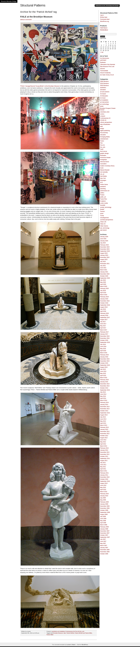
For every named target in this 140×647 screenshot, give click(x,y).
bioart (101, 106)
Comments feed (104, 19)
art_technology (104, 104)
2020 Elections (104, 85)
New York (103, 178)
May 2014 (103, 396)
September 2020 (105, 278)
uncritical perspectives (106, 220)
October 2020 (104, 276)
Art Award (103, 94)
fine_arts (82, 631)
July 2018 (103, 309)
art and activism (104, 92)
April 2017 (103, 328)
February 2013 (104, 427)
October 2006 (104, 554)
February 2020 (104, 288)
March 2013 (103, 425)
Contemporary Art (70, 631)
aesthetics (54, 631)
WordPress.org (104, 21)
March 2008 (103, 525)
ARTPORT (103, 60)
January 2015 (104, 382)
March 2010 (103, 491)
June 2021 (103, 268)
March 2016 (103, 353)
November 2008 (104, 508)
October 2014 (104, 388)
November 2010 (104, 477)
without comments (26, 19)
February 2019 (104, 297)
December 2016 (104, 336)
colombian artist (104, 112)
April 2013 (103, 423)
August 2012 (104, 437)
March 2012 (103, 446)
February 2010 (104, 493)
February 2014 (104, 402)
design (102, 128)
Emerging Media (105, 137)
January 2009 (104, 504)
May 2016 (103, 348)
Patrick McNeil (70, 633)
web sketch (103, 230)
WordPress (85, 644)
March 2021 (103, 270)
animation (103, 89)
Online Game (104, 184)
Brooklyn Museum (58, 633)
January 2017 (104, 334)
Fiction (102, 141)
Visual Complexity (105, 73)
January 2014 (104, 404)
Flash (101, 149)
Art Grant (103, 98)
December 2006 (104, 549)
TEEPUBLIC (104, 28)
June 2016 (103, 346)
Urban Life (103, 222)
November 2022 (104, 257)
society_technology (105, 207)
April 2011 (103, 469)
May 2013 (103, 421)
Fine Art (77, 631)
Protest (102, 195)
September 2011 (105, 458)
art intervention (104, 102)
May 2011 (103, 467)
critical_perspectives (106, 122)
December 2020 (104, 274)
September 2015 (105, 365)
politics (102, 193)
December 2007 (104, 531)
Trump (102, 215)
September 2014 (105, 390)
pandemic (103, 186)
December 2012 (104, 431)
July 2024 (103, 243)
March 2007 (103, 545)
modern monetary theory (107, 166)
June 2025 (103, 238)
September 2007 (105, 537)
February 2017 (104, 332)
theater (102, 209)
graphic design (104, 153)
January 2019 (104, 299)
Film (101, 143)
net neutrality (104, 172)
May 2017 (103, 326)
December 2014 (104, 384)
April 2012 (103, 444)
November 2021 (104, 263)
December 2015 (104, 359)
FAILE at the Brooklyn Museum (36, 16)
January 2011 (104, 475)
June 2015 (103, 371)
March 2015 (103, 377)
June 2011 (103, 464)
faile (65, 633)
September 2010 (105, 481)
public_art (103, 197)
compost (102, 116)
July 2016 (103, 344)
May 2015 (103, 373)
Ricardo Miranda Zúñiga (8, 1)
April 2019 (103, 292)
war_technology (104, 228)
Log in (102, 15)
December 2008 (104, 506)
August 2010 (104, 483)
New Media (103, 176)
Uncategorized (104, 217)
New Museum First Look (107, 66)
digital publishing (105, 130)
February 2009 (104, 502)
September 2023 (105, 251)
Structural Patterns (32, 5)
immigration (103, 159)
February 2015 (104, 379)
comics (102, 114)
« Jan (101, 52)
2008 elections (104, 81)
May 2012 (103, 442)
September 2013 (105, 413)
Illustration (103, 155)
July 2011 (103, 462)
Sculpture (103, 201)
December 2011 (104, 452)
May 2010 (103, 487)
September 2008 (105, 512)
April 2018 (103, 311)
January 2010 (104, 496)
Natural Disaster (105, 170)
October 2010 (104, 479)
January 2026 (104, 236)
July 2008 (103, 516)
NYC (101, 182)
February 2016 (104, 355)
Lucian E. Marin (70, 644)
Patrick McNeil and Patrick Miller (83, 633)
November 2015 (104, 361)
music (102, 168)
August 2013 (104, 415)
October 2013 (104, 411)
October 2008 (104, 510)
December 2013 (104, 406)
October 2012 (104, 435)
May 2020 (103, 282)
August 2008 (104, 514)
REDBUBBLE (104, 30)
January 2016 (104, 357)
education (103, 135)
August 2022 (104, 259)
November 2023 (104, 249)
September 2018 (105, 305)
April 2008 (103, 522)
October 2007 (104, 535)
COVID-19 (103, 120)
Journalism (103, 164)
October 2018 (104, 303)
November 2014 (104, 386)
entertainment (104, 139)
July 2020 (103, 280)
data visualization (105, 124)
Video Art (102, 224)
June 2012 (103, 440)
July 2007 (103, 539)
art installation (61, 631)
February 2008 (104, 527)
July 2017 (103, 321)
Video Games (104, 226)
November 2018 (104, 301)
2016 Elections (104, 83)
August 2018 (104, 307)
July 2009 (103, 498)
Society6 (102, 205)
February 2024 (104, 245)
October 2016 (104, 340)
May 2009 (103, 500)
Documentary (104, 132)
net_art (102, 174)
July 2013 (103, 417)
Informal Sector (104, 161)
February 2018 (104, 313)
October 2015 (104, 363)
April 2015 (103, 375)
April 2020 (103, 284)
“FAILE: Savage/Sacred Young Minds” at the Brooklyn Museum (40, 86)
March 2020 (103, 286)
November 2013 (104, 408)
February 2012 (104, 448)
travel (101, 213)
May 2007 (103, 543)
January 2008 (104, 529)
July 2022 (103, 261)
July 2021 (103, 265)
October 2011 (104, 456)
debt (101, 126)
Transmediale (104, 70)
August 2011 (104, 460)
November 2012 (104, 433)
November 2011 (104, 454)
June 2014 (103, 394)
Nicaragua (103, 180)
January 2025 (104, 241)
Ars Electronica (104, 58)
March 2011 (103, 471)
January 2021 (104, 272)
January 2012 (104, 450)
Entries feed (103, 17)
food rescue (103, 151)
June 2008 (103, 518)
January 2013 (104, 429)
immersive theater (105, 157)
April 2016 (103, 350)
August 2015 (104, 367)
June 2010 (103, 485)
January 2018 (104, 315)
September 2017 (105, 317)
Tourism (102, 211)
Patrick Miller (50, 634)
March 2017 (103, 330)
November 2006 (104, 552)
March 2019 (103, 294)
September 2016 (105, 342)
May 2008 (103, 520)
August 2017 (104, 319)
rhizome (102, 68)
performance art (104, 190)
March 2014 (103, 400)
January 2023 (104, 255)
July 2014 (103, 392)
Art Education (104, 96)
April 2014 (103, 398)
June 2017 (103, 323)
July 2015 (103, 369)
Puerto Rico (103, 199)
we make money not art (107, 75)
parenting (103, 188)
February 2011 (104, 473)
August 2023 (104, 253)
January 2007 (104, 547)
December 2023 (104, 247)
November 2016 (104, 338)
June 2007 (103, 541)
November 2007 (104, 533)
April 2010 (103, 489)
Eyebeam (103, 62)
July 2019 (103, 290)
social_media (104, 203)
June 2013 (103, 419)
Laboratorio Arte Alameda (107, 64)
